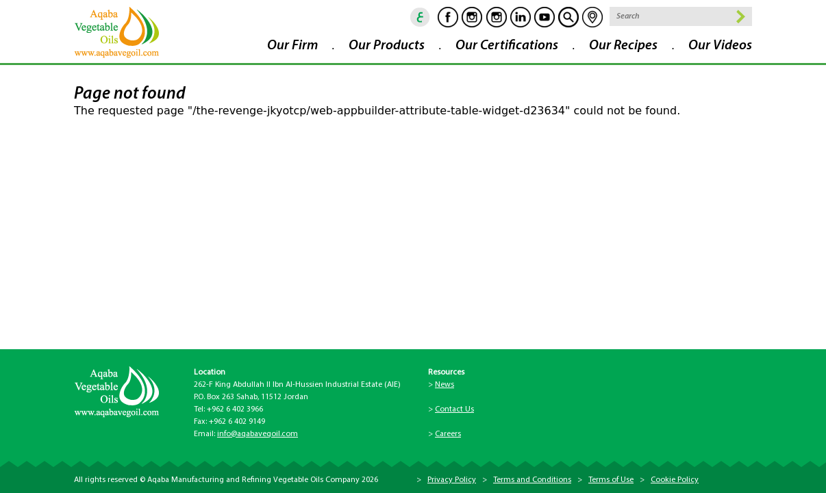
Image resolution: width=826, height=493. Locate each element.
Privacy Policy (451, 480)
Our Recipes (623, 46)
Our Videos (720, 46)
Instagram (472, 17)
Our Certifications (506, 46)
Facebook (448, 17)
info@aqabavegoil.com (257, 434)
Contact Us (454, 409)
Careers (448, 434)
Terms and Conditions (532, 480)
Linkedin (520, 17)
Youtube (544, 17)
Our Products (387, 46)
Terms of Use (611, 480)
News (444, 385)
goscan (568, 17)
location (592, 17)
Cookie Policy (675, 480)
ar (420, 17)
